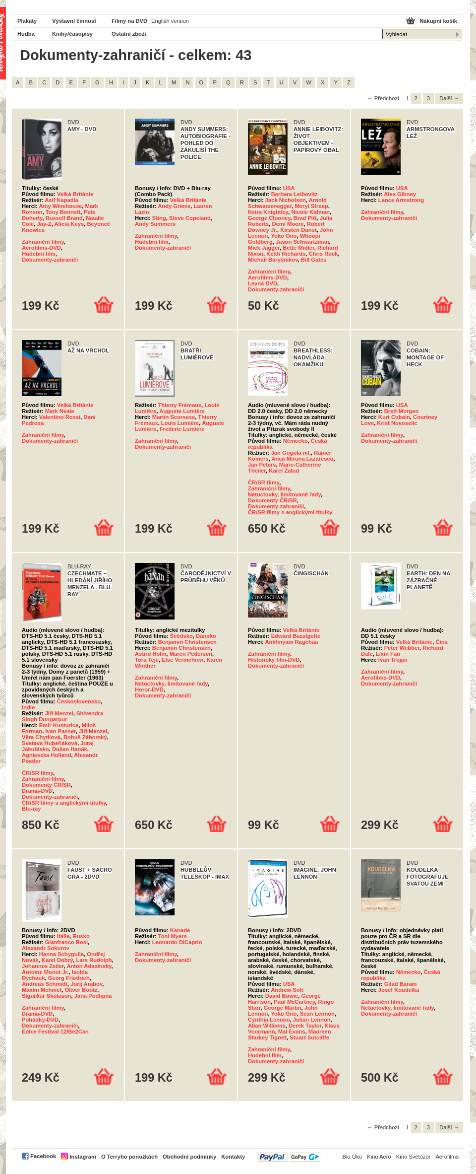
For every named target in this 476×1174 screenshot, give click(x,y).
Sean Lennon (317, 1014)
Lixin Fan (388, 654)
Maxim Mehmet (41, 990)
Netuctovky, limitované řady (284, 494)
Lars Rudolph (94, 960)
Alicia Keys (69, 224)
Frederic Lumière (182, 429)
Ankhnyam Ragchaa (291, 642)
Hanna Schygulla (61, 954)
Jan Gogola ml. (291, 453)
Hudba (26, 34)
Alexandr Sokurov (45, 948)
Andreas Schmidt (44, 984)
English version (170, 21)
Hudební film (39, 254)
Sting (159, 218)
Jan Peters (262, 465)
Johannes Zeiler (43, 966)
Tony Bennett (63, 212)
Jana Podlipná (93, 996)
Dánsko (206, 636)
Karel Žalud (284, 471)
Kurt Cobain (394, 417)
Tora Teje (147, 660)
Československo (79, 701)
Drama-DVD (37, 791)
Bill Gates (314, 260)
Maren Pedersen (191, 654)
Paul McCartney (294, 1002)
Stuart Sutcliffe (309, 1037)
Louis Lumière (180, 423)
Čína (441, 642)
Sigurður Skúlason (46, 996)
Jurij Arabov (86, 984)
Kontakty (233, 1157)
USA (289, 188)
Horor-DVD (149, 689)
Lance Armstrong (401, 200)
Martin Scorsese (173, 417)
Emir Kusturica (59, 725)
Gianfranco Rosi (66, 942)
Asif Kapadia (61, 200)
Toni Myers (172, 936)
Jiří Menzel (59, 713)
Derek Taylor (305, 1026)
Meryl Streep (311, 206)
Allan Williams (267, 1026)
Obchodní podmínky (189, 1157)
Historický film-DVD (273, 660)
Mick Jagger (264, 248)
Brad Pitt (305, 218)
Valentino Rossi (59, 417)
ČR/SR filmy (263, 482)
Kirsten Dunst (298, 230)
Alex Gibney (400, 194)
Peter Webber (401, 648)
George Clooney (269, 218)
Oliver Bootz (80, 990)
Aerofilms (447, 1157)
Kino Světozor (413, 1157)
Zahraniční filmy (43, 242)
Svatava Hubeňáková (49, 743)
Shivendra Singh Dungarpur (62, 716)
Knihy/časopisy (72, 34)
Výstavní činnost (74, 21)
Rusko (81, 936)
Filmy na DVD (129, 21)
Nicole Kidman (310, 212)
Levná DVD (262, 283)
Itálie (63, 936)
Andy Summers (155, 224)
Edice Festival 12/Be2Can (55, 1032)
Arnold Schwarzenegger (287, 203)
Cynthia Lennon (269, 1020)
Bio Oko (352, 1157)
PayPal (288, 1157)
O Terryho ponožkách (129, 1157)
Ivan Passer (60, 731)
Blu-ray (31, 809)
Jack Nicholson (285, 200)
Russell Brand (64, 218)
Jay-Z (44, 224)
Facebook (43, 1156)
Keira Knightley (268, 212)
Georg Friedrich (69, 978)
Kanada (180, 930)
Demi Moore (288, 224)
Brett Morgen (401, 411)
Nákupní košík (438, 21)
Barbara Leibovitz (294, 194)
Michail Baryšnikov (273, 260)
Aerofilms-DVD (41, 248)
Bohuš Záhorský (85, 737)
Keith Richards (285, 254)
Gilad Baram (400, 984)
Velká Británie (75, 194)
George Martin (282, 1008)
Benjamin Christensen (187, 642)
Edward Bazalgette (295, 636)
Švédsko (181, 636)
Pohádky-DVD (40, 1020)
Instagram (82, 1157)
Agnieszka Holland (46, 755)
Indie (28, 707)
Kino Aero (379, 1157)
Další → (449, 98)
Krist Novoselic (397, 423)
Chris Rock (323, 254)
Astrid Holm (150, 654)
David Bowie (281, 996)
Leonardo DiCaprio (177, 942)
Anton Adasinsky (88, 966)
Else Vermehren (182, 660)
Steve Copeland (190, 218)
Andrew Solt (287, 990)
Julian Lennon (312, 1020)
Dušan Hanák (69, 749)
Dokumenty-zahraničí (50, 260)
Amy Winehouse (60, 206)
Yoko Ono (284, 236)
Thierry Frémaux (180, 405)
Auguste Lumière (181, 411)
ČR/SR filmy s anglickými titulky (290, 512)
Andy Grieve (174, 206)
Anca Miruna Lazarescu (302, 459)
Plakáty (27, 21)
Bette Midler (298, 248)
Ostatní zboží (129, 34)
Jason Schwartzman (302, 242)
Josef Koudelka (398, 990)
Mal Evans (291, 1032)
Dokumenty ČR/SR (272, 500)
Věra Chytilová (41, 737)
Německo (295, 441)
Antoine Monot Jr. (45, 972)
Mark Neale (59, 411)
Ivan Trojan (393, 660)
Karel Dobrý (57, 960)
